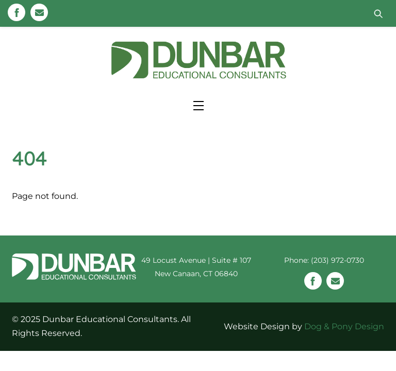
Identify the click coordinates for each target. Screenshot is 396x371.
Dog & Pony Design (344, 326)
